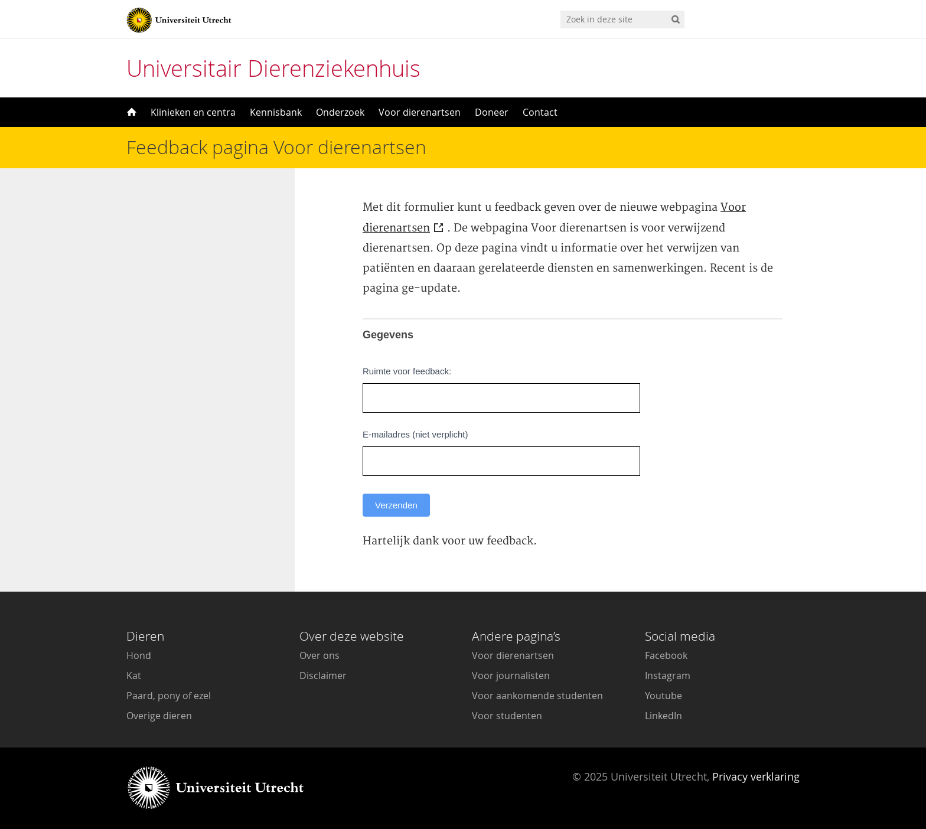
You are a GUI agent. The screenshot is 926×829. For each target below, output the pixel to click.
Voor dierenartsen (420, 112)
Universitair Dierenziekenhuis (273, 68)
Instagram (667, 675)
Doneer (491, 112)
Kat (133, 675)
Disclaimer (323, 675)
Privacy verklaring (756, 776)
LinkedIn (663, 715)
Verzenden (396, 505)
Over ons (319, 655)
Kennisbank (276, 112)
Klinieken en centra (193, 112)
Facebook (666, 655)
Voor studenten (507, 715)
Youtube (663, 695)
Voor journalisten (511, 675)
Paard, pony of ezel (168, 695)
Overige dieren (159, 715)
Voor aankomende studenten (537, 695)
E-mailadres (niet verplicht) (415, 434)
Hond (138, 655)
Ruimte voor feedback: (407, 371)
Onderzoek (340, 112)
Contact (540, 112)
